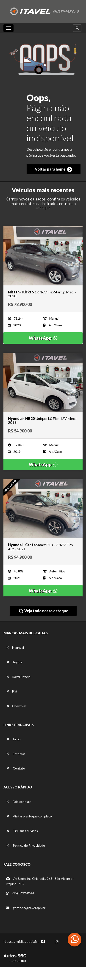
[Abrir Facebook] (46, 943)
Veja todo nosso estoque (43, 611)
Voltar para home (53, 169)
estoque (43, 207)
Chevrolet (16, 706)
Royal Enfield (18, 677)
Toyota (14, 662)
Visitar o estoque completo (29, 816)
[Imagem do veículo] (43, 255)
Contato (15, 768)
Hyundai (15, 647)
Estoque (15, 754)
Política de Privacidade (25, 845)
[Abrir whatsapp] (75, 939)
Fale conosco (18, 802)
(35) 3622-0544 (20, 893)
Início (13, 739)
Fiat (11, 691)
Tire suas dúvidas (22, 831)
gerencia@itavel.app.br (25, 908)
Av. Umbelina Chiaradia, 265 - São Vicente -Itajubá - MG (40, 881)
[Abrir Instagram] (60, 943)
